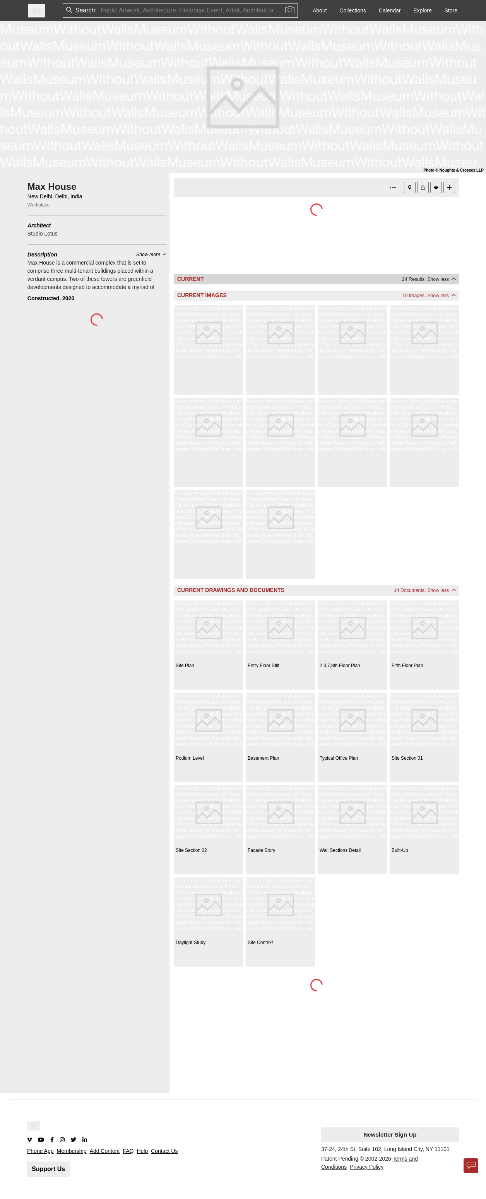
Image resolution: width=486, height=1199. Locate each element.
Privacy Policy (366, 1167)
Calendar (390, 10)
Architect (39, 225)
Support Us (48, 1169)
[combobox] (101, 11)
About (320, 10)
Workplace (38, 205)
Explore (422, 10)
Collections (352, 10)
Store (451, 10)
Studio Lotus (42, 234)
